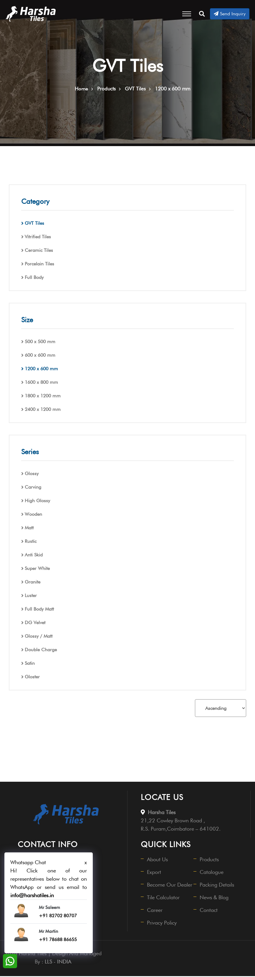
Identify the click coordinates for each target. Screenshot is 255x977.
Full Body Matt (39, 610)
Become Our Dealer (170, 885)
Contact (209, 911)
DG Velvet (35, 623)
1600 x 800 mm (41, 383)
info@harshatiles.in (32, 895)
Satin (30, 664)
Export (154, 873)
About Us (157, 860)
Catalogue (212, 873)
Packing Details (217, 885)
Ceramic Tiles (39, 251)
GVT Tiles (34, 224)
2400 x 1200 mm (43, 410)
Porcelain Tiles (39, 264)
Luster (31, 596)
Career (155, 911)
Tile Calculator (163, 898)
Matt (29, 528)
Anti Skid (34, 555)
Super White (37, 569)
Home (81, 89)
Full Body (34, 278)
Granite (32, 583)
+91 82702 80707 (58, 915)
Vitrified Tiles (38, 237)
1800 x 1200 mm (43, 396)
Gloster (32, 677)
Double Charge (41, 650)
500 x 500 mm (40, 342)
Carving (33, 488)
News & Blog (214, 898)
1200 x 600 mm (41, 369)
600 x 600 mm (40, 356)
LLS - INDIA (58, 962)
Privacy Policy (162, 923)
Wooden (33, 515)
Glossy (32, 474)
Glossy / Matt (38, 637)
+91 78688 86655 (58, 939)
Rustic (31, 542)
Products (209, 860)
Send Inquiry (230, 13)
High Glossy (37, 501)
